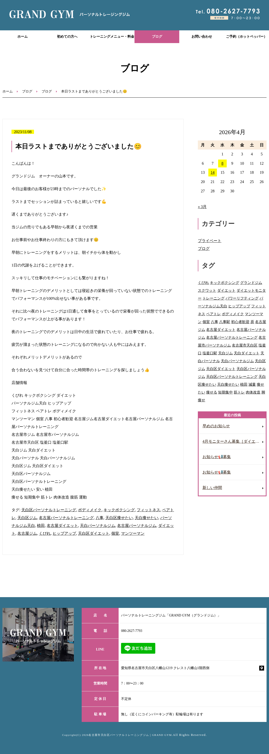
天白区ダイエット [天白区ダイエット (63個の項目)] (220, 369)
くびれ (45, 533)
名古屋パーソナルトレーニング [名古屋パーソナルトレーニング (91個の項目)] (232, 337)
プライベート (209, 241)
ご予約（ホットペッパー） (246, 36)
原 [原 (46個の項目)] (252, 322)
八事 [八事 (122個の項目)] (214, 322)
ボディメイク (89, 510)
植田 (41, 525)
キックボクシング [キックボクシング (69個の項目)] (224, 282)
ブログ (157, 36)
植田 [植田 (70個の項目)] (243, 384)
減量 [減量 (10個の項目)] (252, 384)
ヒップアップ (64, 533)
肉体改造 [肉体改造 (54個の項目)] (253, 392)
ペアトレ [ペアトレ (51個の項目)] (213, 314)
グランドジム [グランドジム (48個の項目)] (251, 282)
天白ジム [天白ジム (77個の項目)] (225, 353)
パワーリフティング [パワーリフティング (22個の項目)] (241, 298)
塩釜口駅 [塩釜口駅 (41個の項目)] (209, 353)
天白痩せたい (146, 518)
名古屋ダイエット (62, 525)
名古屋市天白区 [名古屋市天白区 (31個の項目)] (245, 345)
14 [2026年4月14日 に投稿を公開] (212, 172)
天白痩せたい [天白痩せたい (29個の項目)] (228, 384)
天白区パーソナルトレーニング (48, 510)
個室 (115, 533)
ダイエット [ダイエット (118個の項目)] (226, 290)
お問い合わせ (201, 36)
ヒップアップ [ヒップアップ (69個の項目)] (239, 306)
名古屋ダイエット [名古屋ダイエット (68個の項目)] (220, 329)
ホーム (22, 36)
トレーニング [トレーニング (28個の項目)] (213, 298)
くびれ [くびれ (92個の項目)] (203, 282)
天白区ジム (27, 518)
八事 (99, 518)
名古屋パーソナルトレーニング (66, 518)
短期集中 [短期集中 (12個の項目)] (225, 392)
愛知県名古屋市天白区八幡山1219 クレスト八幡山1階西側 (165, 668)
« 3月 (202, 207)
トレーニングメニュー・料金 (112, 36)
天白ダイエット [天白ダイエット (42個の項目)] (246, 353)
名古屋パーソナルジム (136, 525)
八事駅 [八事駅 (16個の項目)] (224, 322)
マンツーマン (133, 533)
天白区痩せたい (119, 518)
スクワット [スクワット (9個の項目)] (207, 290)
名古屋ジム (27, 533)
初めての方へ (67, 36)
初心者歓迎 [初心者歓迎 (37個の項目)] (240, 322)
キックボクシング (119, 510)
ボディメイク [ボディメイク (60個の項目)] (233, 314)
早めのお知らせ (216, 426)
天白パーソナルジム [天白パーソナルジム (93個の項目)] (237, 361)
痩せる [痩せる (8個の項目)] (211, 392)
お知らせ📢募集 (216, 457)
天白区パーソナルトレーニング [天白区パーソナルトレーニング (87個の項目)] (232, 376)
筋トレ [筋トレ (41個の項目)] (239, 392)
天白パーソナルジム (97, 525)
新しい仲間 (212, 488)
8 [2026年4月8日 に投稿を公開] (222, 163)
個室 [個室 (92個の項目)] (206, 322)
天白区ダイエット (93, 533)
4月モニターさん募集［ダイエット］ (234, 441)
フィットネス (148, 510)
